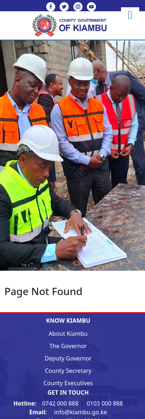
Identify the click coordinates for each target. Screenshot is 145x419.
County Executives (68, 383)
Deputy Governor (68, 358)
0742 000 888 (46, 403)
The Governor (68, 346)
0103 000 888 (104, 403)
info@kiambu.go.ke (68, 412)
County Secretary (68, 371)
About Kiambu (68, 334)
